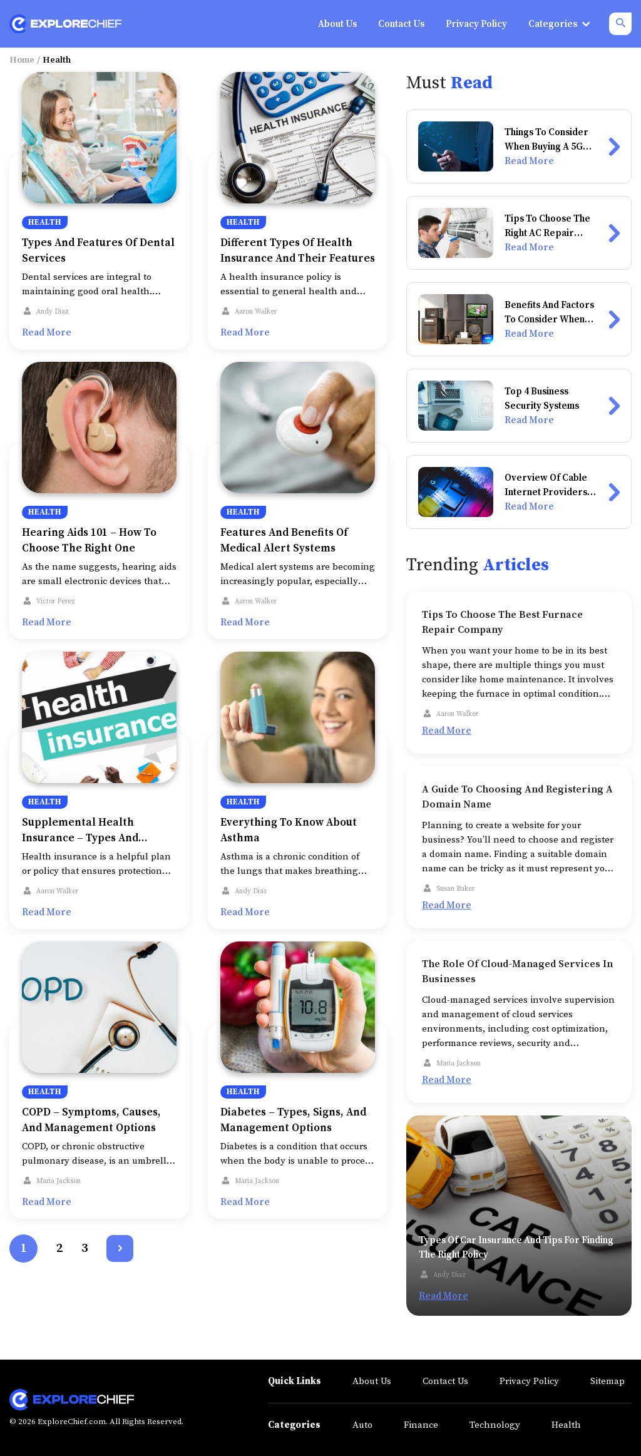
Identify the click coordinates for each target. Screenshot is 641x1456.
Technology (494, 1425)
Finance (421, 1425)
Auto (362, 1425)
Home (21, 60)
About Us (371, 1381)
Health (44, 222)
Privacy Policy (529, 1381)
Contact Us (445, 1381)
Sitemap (607, 1381)
